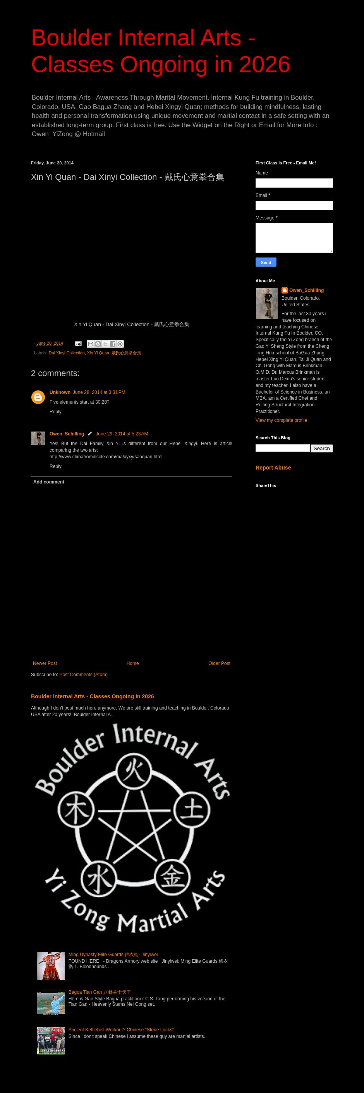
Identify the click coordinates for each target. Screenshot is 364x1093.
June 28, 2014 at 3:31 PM (99, 392)
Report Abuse (273, 467)
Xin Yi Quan (98, 353)
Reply (56, 411)
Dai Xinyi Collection (67, 353)
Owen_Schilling (67, 434)
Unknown (60, 392)
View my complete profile (281, 420)
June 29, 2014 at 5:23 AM (122, 434)
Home (133, 663)
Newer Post (45, 663)
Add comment (48, 482)
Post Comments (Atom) (83, 674)
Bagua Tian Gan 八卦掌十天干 (100, 992)
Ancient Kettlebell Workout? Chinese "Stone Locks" (121, 1030)
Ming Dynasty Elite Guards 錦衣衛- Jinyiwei (113, 954)
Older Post (219, 663)
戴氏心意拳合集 (126, 353)
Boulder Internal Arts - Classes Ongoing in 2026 (92, 696)
